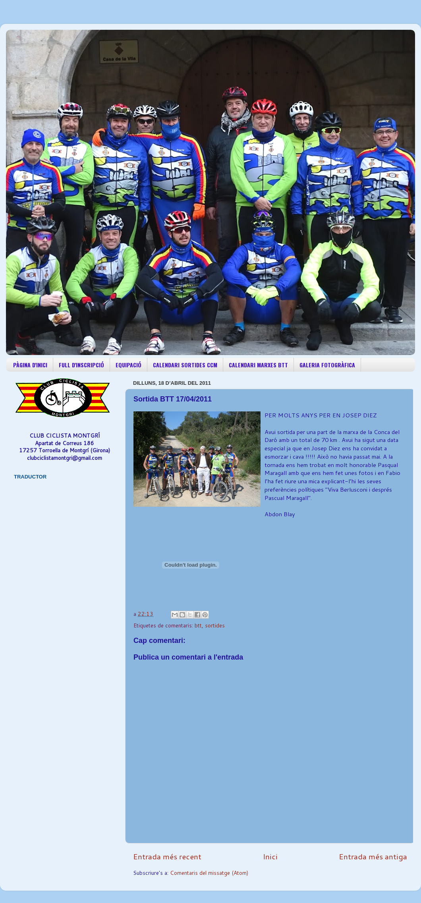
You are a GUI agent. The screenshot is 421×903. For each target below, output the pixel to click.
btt (198, 625)
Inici (270, 856)
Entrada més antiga (373, 856)
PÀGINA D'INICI (30, 365)
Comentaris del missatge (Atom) (209, 872)
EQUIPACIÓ (128, 365)
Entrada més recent (167, 856)
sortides (215, 625)
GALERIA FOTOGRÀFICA (327, 365)
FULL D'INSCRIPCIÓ (81, 365)
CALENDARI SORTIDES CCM (185, 365)
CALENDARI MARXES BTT (258, 365)
